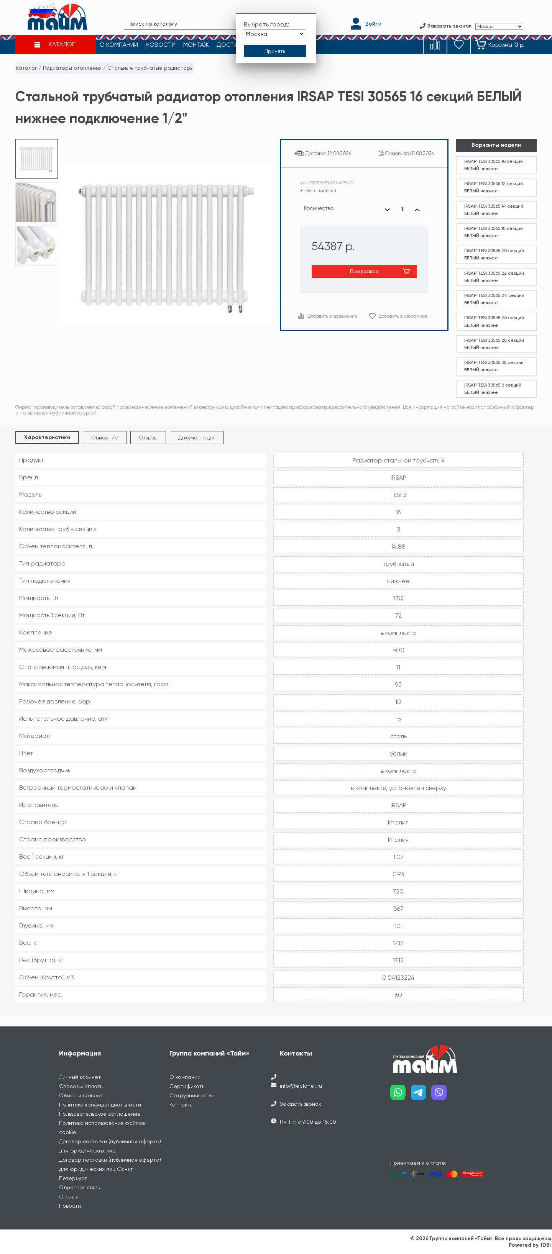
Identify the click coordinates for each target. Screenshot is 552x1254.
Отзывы (148, 437)
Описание (104, 437)
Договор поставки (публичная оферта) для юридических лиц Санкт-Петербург (110, 1169)
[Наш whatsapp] (400, 1095)
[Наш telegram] (421, 1095)
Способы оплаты (81, 1086)
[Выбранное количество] (402, 209)
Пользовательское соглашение (100, 1114)
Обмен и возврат (81, 1095)
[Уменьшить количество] (387, 209)
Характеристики (47, 437)
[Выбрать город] (274, 34)
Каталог (26, 68)
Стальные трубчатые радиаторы (150, 68)
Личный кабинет (80, 1077)
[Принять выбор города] (275, 51)
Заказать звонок (300, 1104)
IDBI (546, 1245)
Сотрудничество (191, 1095)
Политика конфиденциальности (100, 1105)
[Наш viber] (441, 1095)
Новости (70, 1206)
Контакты (181, 1105)
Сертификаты (187, 1086)
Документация (196, 437)
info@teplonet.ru (301, 1086)
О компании (184, 1077)
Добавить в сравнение (333, 316)
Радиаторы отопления (72, 68)
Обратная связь (79, 1187)
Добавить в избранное (403, 316)
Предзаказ (364, 271)
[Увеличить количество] (417, 209)
